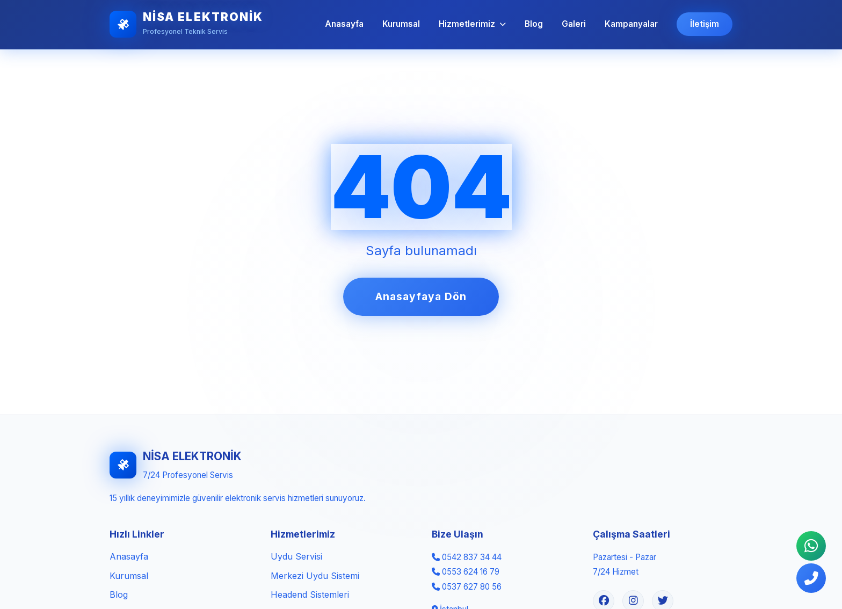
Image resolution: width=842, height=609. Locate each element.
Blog (534, 24)
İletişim (704, 24)
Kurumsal (401, 24)
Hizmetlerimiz (472, 24)
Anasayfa (344, 24)
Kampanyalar (631, 24)
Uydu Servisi (296, 556)
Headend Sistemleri (310, 594)
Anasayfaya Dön (420, 296)
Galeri (574, 24)
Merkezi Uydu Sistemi (315, 575)
